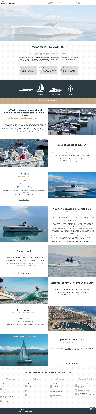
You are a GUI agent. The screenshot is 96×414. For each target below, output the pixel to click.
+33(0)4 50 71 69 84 (6, 384)
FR (94, 0)
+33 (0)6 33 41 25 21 (81, 386)
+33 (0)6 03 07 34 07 (81, 384)
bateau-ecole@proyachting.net (83, 390)
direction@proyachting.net (57, 391)
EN (93, 0)
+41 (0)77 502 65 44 (56, 384)
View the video (72, 364)
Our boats (24, 273)
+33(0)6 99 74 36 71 (56, 389)
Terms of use (57, 411)
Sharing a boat (50, 3)
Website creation (64, 411)
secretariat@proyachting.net (8, 396)
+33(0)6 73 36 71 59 (6, 394)
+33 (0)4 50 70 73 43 (31, 384)
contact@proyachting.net (7, 397)
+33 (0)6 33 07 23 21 (81, 387)
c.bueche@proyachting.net (57, 392)
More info (24, 199)
